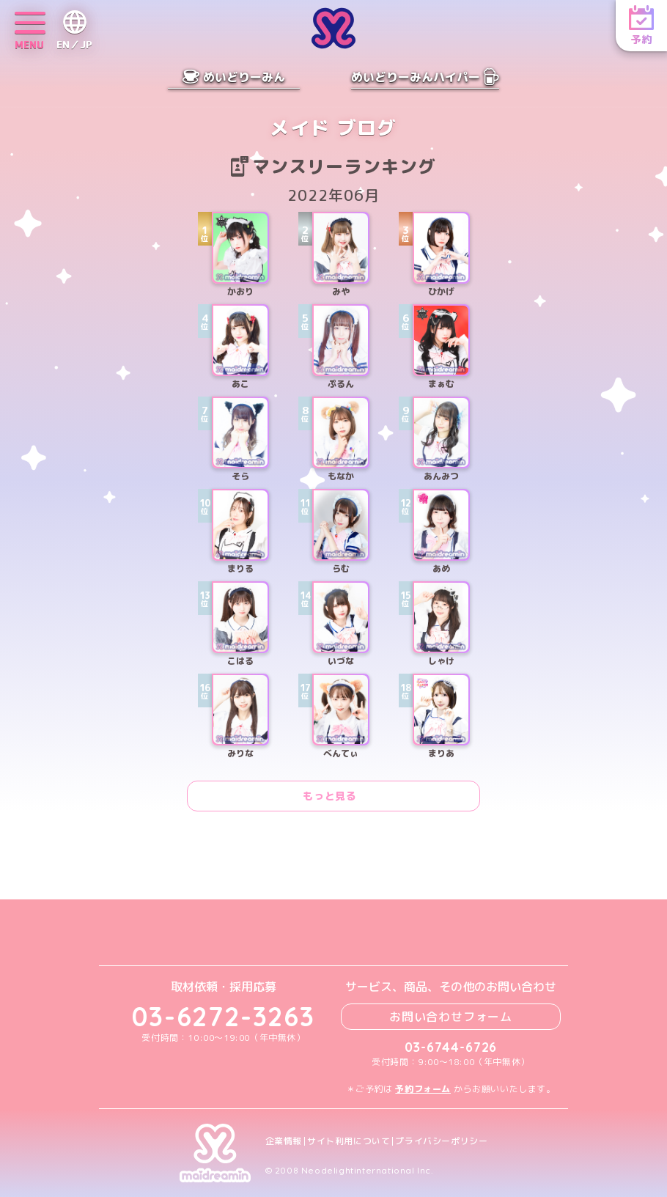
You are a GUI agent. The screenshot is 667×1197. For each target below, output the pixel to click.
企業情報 (283, 1141)
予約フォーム (423, 1089)
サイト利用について (348, 1141)
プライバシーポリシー (441, 1141)
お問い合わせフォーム (450, 1017)
